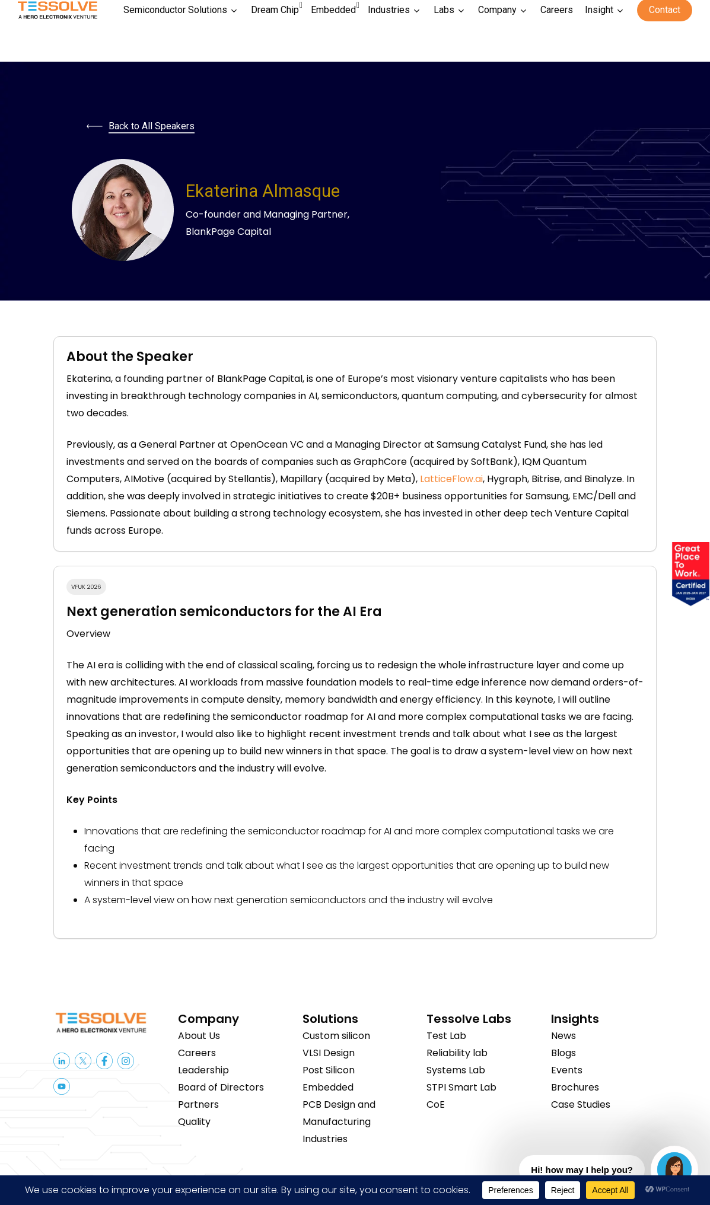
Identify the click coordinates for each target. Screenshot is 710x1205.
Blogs (563, 1053)
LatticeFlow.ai (451, 479)
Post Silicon (329, 1070)
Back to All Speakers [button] (152, 126)
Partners (198, 1104)
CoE (435, 1104)
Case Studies (580, 1104)
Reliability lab (457, 1053)
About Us (199, 1036)
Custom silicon (336, 1036)
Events (566, 1070)
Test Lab (446, 1036)
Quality (194, 1122)
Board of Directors (221, 1087)
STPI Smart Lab (461, 1087)
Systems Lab (455, 1070)
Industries (325, 1139)
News (563, 1036)
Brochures (575, 1087)
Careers (197, 1053)
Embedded (328, 1087)
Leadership (203, 1070)
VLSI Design (329, 1053)
